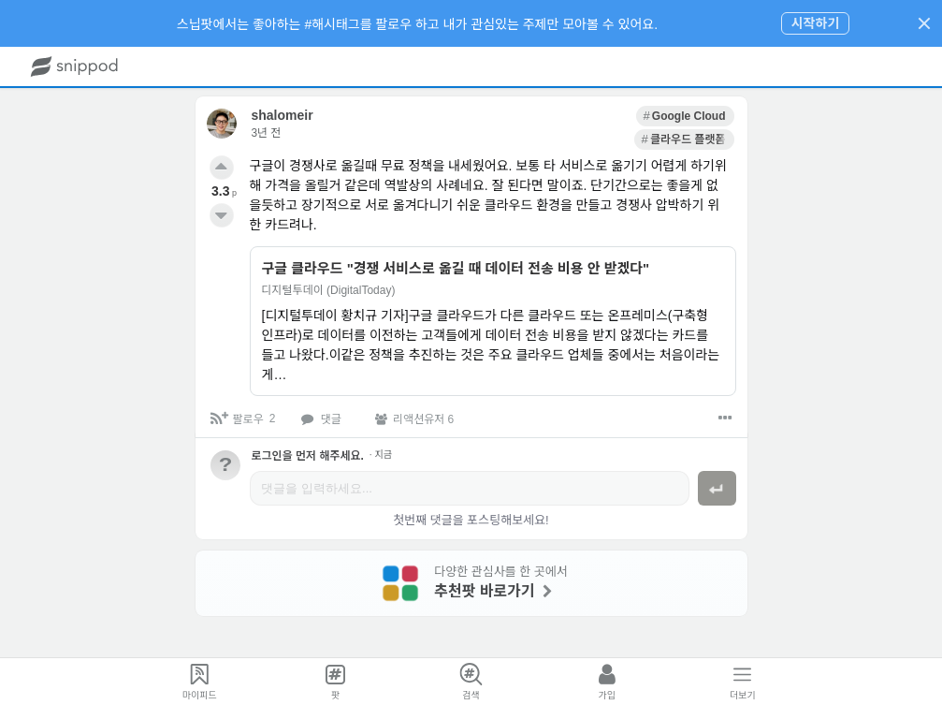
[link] (582, 114)
